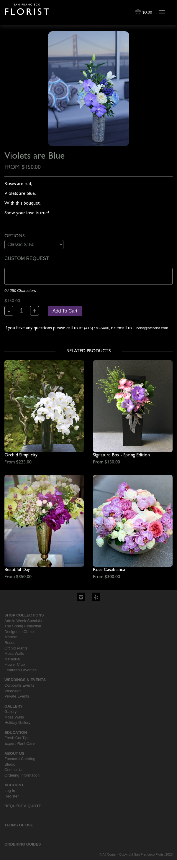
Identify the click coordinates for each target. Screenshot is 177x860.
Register (11, 796)
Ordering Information (22, 775)
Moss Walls (14, 653)
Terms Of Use (18, 825)
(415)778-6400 (96, 328)
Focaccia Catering (19, 759)
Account (14, 785)
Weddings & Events (25, 680)
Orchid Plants (15, 648)
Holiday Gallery (17, 722)
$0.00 (143, 12)
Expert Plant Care (19, 743)
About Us (14, 753)
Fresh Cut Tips (17, 738)
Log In (9, 790)
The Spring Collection (22, 626)
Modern (10, 637)
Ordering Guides (22, 844)
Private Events (16, 696)
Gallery (13, 706)
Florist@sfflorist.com (150, 328)
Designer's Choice (19, 631)
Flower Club (14, 664)
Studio (9, 764)
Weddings (13, 691)
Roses (9, 642)
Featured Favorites (20, 670)
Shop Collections (24, 615)
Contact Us (13, 769)
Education (15, 732)
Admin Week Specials (23, 621)
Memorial (12, 659)
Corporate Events (19, 685)
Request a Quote (22, 806)
